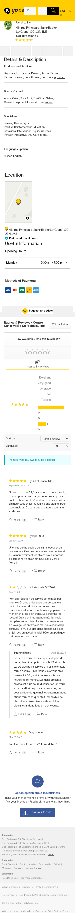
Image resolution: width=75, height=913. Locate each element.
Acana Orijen (12, 98)
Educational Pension (28, 73)
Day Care (10, 73)
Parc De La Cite (10, 878)
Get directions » (27, 36)
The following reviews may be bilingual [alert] (31, 460)
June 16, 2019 (16, 541)
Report (44, 714)
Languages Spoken (16, 149)
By (42, 481)
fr (69, 14)
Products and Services (18, 66)
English (17, 156)
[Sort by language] (61, 446)
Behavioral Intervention (18, 131)
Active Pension (51, 73)
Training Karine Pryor (16, 123)
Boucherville (45, 864)
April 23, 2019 (15, 592)
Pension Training (14, 77)
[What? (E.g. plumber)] (30, 11)
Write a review (60, 324)
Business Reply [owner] (22, 653)
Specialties (10, 116)
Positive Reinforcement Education (24, 127)
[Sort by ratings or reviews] (54, 438)
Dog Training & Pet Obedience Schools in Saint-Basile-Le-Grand (34, 847)
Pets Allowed (33, 77)
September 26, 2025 (19, 486)
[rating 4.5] (24, 41)
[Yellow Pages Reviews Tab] (37, 364)
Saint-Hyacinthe (28, 864)
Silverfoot (26, 98)
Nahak (50, 98)
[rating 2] (18, 588)
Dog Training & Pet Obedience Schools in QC (24, 843)
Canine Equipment (15, 102)
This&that (39, 98)
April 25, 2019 (58, 653)
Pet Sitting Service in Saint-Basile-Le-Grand (23, 854)
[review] (37, 501)
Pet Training (49, 77)
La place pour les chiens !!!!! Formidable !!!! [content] (33, 744)
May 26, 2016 (15, 737)
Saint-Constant (9, 864)
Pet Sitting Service (11, 851)
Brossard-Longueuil (23, 868)
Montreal (6, 868)
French (8, 156)
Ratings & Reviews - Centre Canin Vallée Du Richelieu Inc (24, 324)
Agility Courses (42, 131)
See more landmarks (31, 878)
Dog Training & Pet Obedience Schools (21, 839)
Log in (62, 13)
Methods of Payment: (20, 280)
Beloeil (57, 864)
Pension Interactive (15, 135)
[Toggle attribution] (27, 218)
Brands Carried (13, 91)
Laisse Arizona (36, 102)
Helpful (22, 714)
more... (61, 77)
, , (36, 31)
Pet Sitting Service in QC (35, 851)
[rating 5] (18, 481)
